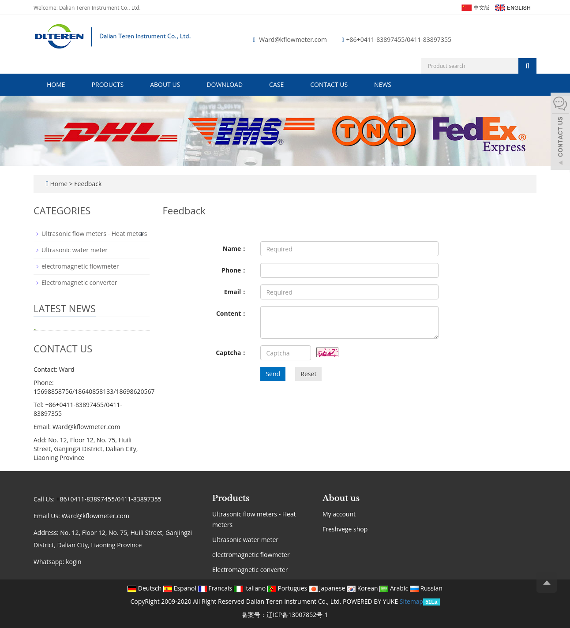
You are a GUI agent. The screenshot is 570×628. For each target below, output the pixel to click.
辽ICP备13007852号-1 (297, 614)
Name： (235, 248)
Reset (308, 374)
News (382, 84)
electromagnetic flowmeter (80, 266)
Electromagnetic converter (79, 282)
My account (339, 514)
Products (108, 84)
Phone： (234, 270)
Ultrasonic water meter (74, 250)
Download (224, 84)
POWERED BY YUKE (371, 601)
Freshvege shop (345, 529)
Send (273, 374)
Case (276, 84)
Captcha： (231, 352)
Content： (231, 313)
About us (165, 84)
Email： (236, 292)
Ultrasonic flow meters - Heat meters (94, 233)
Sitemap (411, 601)
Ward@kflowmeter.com (293, 39)
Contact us (329, 84)
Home (56, 84)
